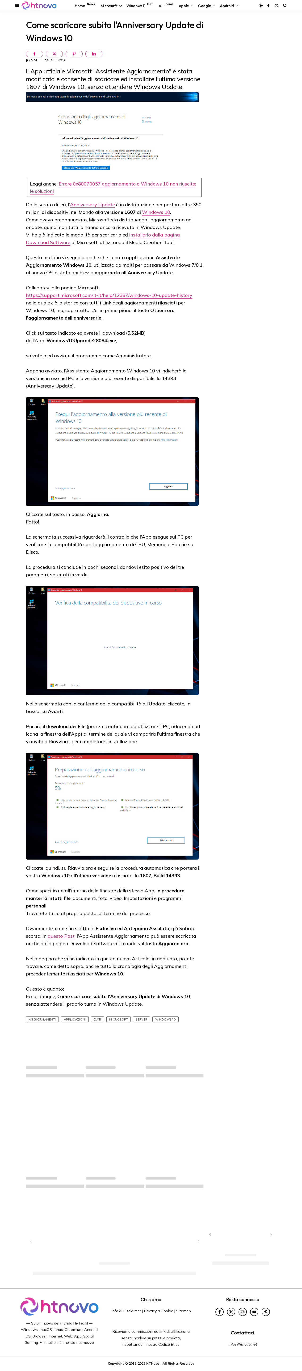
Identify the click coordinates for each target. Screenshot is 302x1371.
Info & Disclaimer (126, 1310)
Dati (97, 1019)
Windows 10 (156, 212)
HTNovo (152, 1363)
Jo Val (32, 60)
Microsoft (118, 1019)
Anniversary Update (92, 204)
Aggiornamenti (42, 1019)
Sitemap (183, 1310)
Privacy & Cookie (158, 1310)
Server (141, 1019)
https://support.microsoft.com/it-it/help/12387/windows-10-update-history (109, 295)
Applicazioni (75, 1019)
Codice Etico (169, 1344)
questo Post (61, 936)
